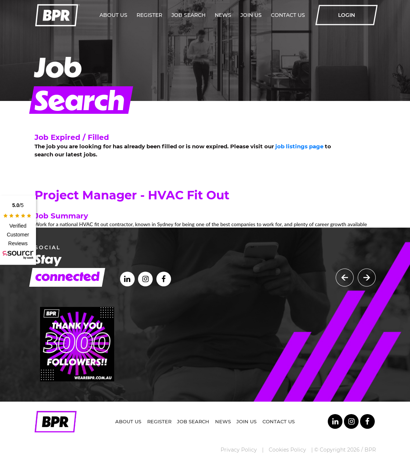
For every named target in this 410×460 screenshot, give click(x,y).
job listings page (299, 146)
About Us (113, 15)
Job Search (188, 15)
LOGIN (346, 15)
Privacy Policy (239, 449)
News (223, 15)
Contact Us (288, 15)
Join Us (251, 15)
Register (149, 15)
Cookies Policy (287, 449)
